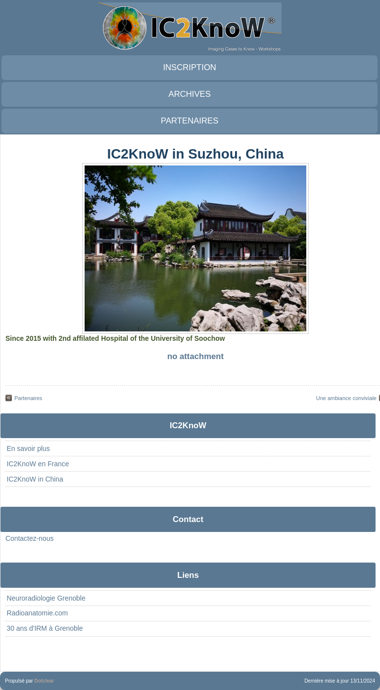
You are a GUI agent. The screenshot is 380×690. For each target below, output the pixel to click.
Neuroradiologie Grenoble (45, 598)
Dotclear (44, 681)
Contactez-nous (29, 538)
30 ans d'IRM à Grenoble (44, 628)
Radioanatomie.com (37, 613)
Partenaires (28, 398)
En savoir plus (27, 448)
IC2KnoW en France (37, 464)
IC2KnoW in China (34, 479)
